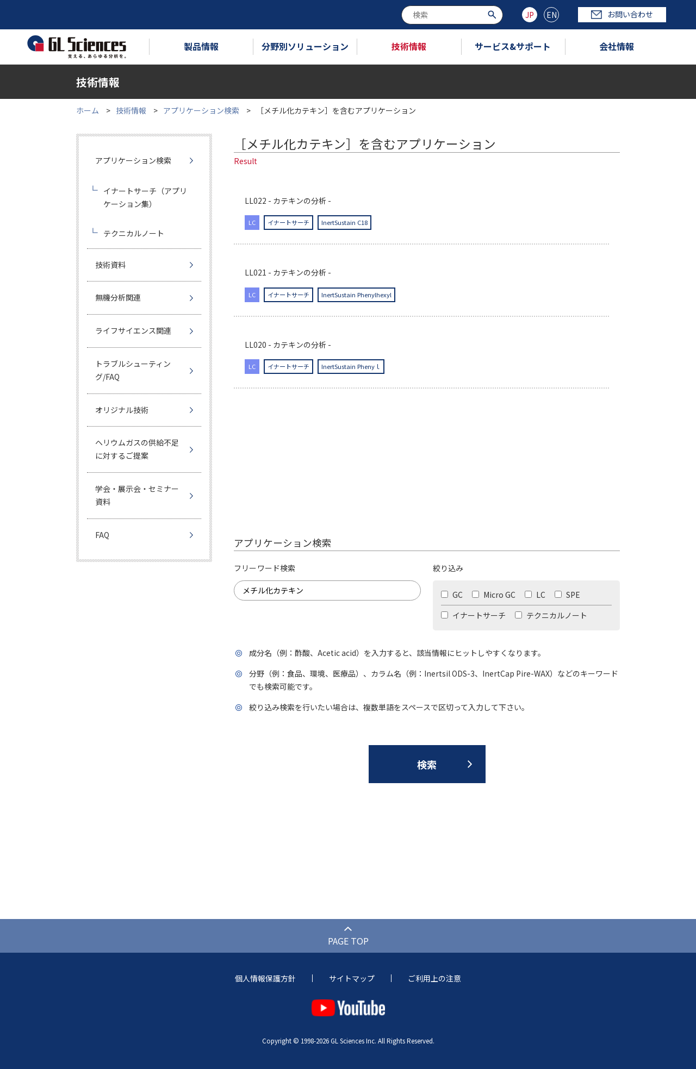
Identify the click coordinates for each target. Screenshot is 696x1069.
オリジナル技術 (121, 409)
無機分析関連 (118, 297)
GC (452, 594)
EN (551, 14)
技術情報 (408, 46)
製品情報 (201, 46)
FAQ (102, 534)
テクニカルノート (551, 615)
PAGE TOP (348, 940)
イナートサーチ (473, 615)
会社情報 (616, 46)
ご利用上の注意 (434, 978)
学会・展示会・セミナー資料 (137, 495)
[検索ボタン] (493, 13)
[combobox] (452, 14)
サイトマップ (352, 978)
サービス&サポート (513, 46)
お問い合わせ (622, 14)
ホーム (87, 110)
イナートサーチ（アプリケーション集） (145, 197)
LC (535, 594)
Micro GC (493, 594)
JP (529, 14)
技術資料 (110, 264)
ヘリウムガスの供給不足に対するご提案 (137, 449)
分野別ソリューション (305, 46)
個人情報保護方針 (265, 978)
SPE (567, 594)
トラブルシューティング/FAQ (133, 370)
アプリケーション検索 (201, 110)
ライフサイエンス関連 (133, 330)
